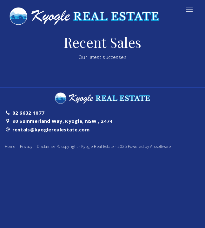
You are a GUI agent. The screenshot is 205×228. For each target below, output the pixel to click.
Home (10, 146)
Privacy (26, 146)
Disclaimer (46, 146)
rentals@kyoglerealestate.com (50, 129)
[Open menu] (189, 10)
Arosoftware (160, 146)
